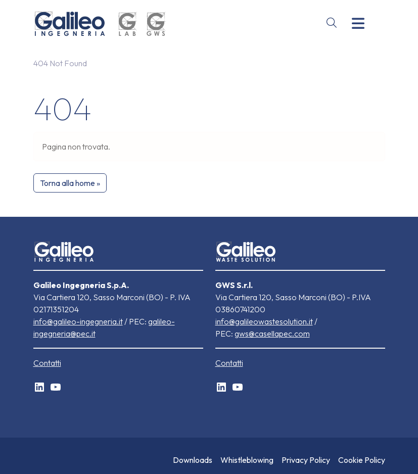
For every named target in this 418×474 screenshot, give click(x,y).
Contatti (47, 363)
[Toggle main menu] (358, 23)
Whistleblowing (246, 460)
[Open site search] (331, 23)
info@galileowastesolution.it (264, 321)
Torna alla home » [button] (70, 183)
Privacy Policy (306, 460)
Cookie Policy (361, 460)
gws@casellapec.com (272, 333)
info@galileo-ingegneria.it (78, 321)
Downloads (192, 460)
